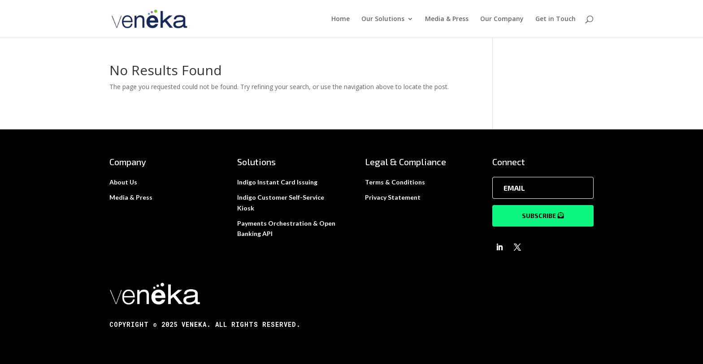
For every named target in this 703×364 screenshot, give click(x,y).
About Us (123, 182)
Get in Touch (555, 19)
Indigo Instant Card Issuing (277, 182)
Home (340, 19)
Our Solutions (382, 19)
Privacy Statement (393, 197)
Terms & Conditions (395, 182)
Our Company (502, 19)
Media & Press (447, 19)
